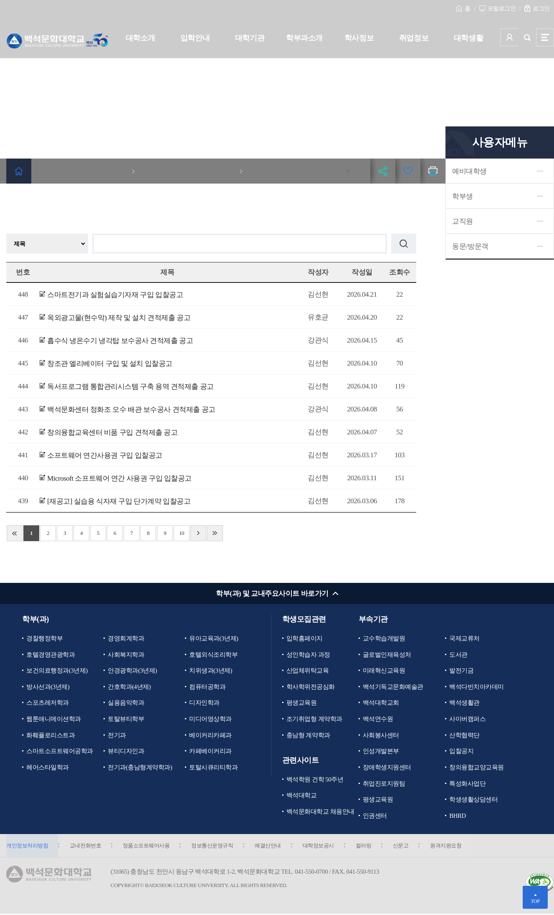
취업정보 (413, 38)
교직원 (462, 221)
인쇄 (432, 171)
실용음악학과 (126, 703)
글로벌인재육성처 (387, 654)
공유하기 (382, 171)
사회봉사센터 (381, 735)
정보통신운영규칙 (214, 846)
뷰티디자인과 (126, 751)
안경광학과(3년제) (132, 671)
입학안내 (195, 38)
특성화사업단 (467, 784)
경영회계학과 (126, 638)
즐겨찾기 (407, 171)
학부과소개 (304, 38)
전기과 (117, 735)
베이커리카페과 (210, 735)
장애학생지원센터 (387, 767)
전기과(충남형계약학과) (140, 767)
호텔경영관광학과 (50, 654)
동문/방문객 (470, 246)
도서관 (458, 654)
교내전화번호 (85, 846)
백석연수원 (378, 719)
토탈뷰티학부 (126, 719)
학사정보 (359, 38)
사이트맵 (545, 37)
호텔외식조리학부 (213, 654)
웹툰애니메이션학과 (53, 719)
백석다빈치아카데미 (476, 686)
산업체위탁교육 (307, 671)
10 (181, 533)
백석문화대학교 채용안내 (320, 812)
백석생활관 (464, 703)
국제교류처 (464, 638)
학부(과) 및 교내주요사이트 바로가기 (272, 593)
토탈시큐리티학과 (213, 767)
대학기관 (249, 38)
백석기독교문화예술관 (393, 686)
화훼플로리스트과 (50, 735)
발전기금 (461, 671)
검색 (527, 37)
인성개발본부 (381, 751)
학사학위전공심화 (310, 686)
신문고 (404, 846)
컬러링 (366, 846)
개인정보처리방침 (27, 846)
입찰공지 (461, 751)
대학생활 (468, 38)
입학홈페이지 (304, 638)
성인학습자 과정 (308, 654)
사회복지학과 (126, 654)
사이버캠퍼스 (467, 719)
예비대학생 (469, 171)
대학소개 (140, 38)
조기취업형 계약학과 (314, 719)
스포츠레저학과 (47, 703)
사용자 (509, 37)
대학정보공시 (320, 846)
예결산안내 (270, 846)
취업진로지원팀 (384, 784)
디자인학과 (204, 703)
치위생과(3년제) (210, 671)
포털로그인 (502, 8)
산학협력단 (464, 735)
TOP (535, 901)
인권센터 (375, 816)
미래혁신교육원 (384, 671)
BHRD (457, 816)
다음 (198, 533)
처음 (15, 533)
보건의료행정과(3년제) (57, 671)
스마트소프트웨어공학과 (59, 751)
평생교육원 (301, 703)
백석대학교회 (381, 703)
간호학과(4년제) (129, 686)
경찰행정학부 (44, 638)
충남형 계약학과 (308, 735)
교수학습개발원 (384, 638)
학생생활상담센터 (473, 800)
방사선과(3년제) (47, 686)
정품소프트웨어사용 (147, 846)
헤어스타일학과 (47, 767)
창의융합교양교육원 (476, 767)
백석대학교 (301, 796)
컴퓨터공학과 (207, 686)
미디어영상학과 (210, 719)
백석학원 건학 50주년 (315, 779)
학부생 (462, 196)
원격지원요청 (449, 846)
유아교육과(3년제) (213, 638)
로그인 (541, 8)
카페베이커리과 (210, 751)
